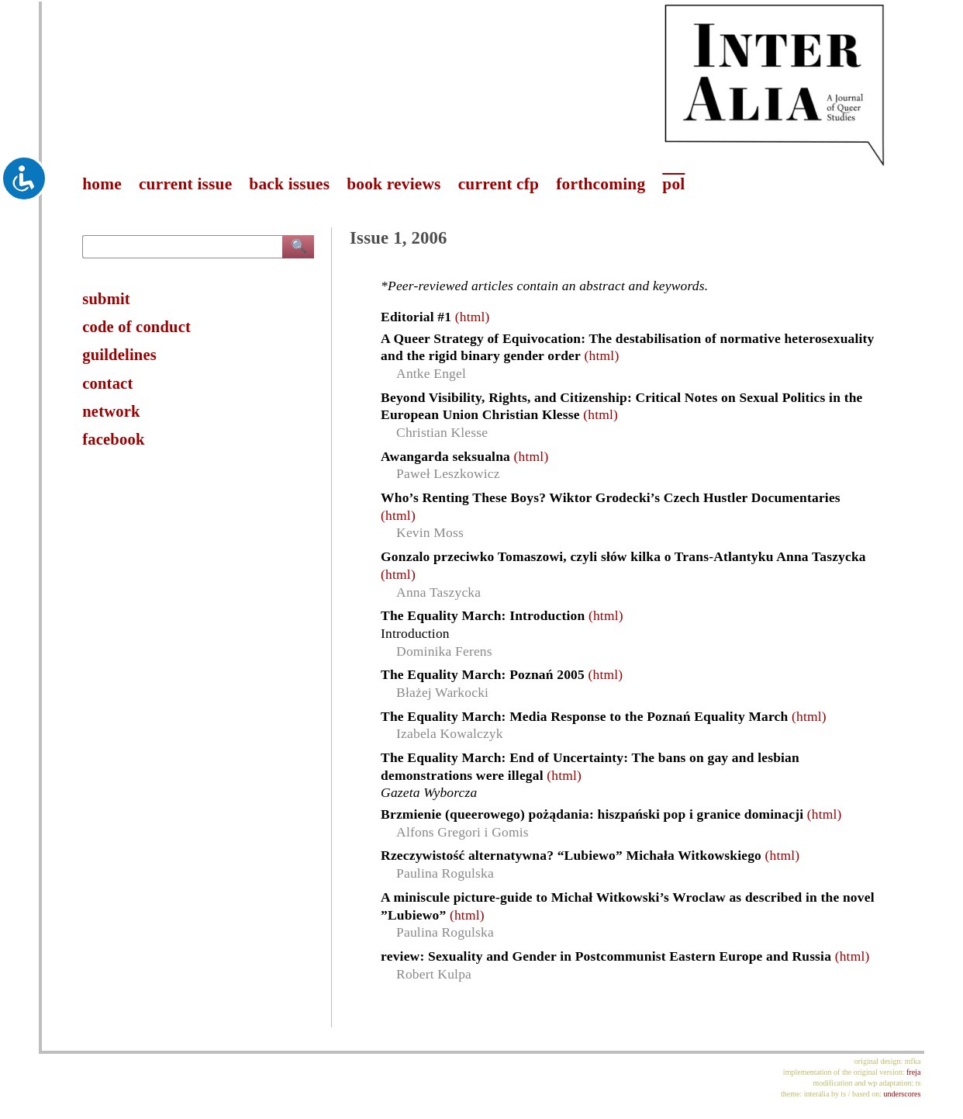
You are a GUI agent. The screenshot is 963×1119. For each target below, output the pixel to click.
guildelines (119, 354)
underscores (902, 1094)
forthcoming (600, 184)
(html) (472, 316)
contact (107, 383)
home (102, 184)
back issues (289, 184)
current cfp (499, 184)
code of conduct (136, 326)
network (111, 411)
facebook (113, 439)
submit (106, 298)
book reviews (393, 184)
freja (913, 1072)
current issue (185, 184)
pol (673, 184)
